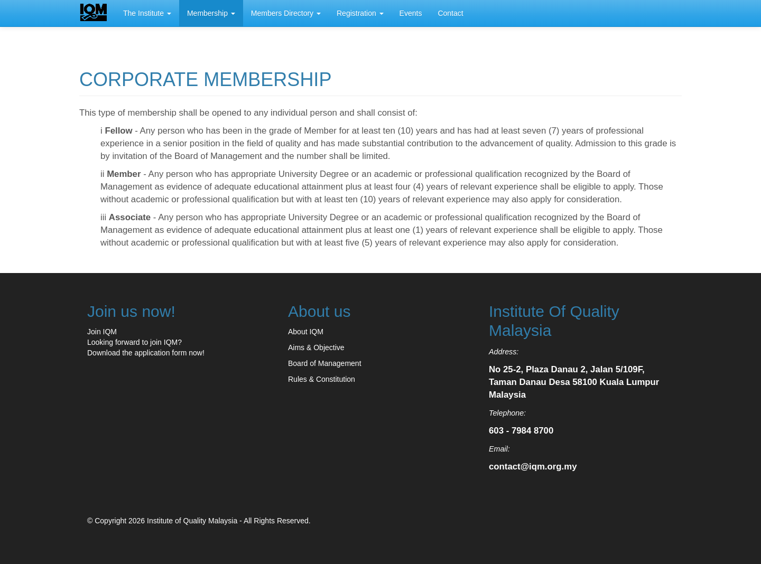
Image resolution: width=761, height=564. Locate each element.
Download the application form (137, 353)
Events (411, 13)
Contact (450, 13)
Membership (211, 13)
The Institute (147, 13)
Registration (360, 13)
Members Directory (286, 13)
